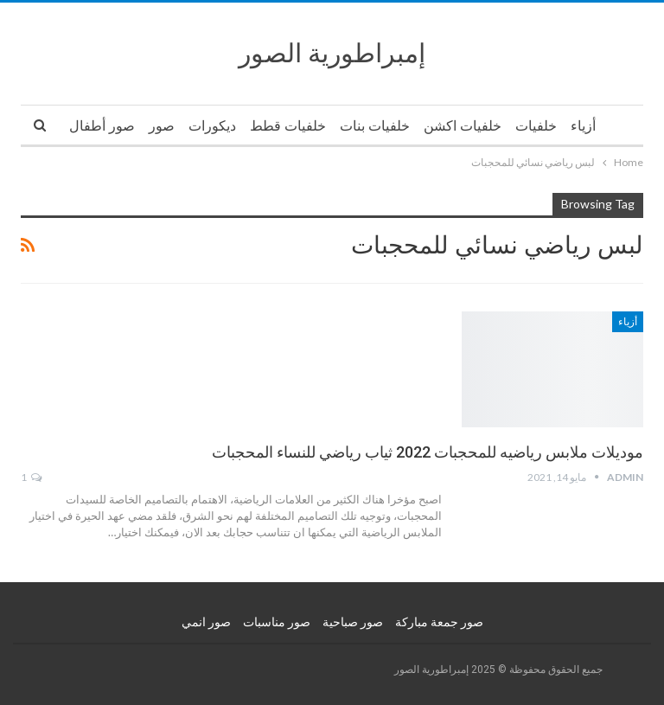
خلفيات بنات (375, 126)
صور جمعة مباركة (439, 622)
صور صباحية (352, 622)
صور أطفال (102, 126)
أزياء (583, 126)
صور (162, 126)
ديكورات (212, 126)
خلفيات (536, 126)
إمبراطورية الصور (332, 53)
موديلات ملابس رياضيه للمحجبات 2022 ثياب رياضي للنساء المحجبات (427, 452)
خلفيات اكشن (462, 126)
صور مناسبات (276, 622)
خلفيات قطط (288, 126)
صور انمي (206, 622)
